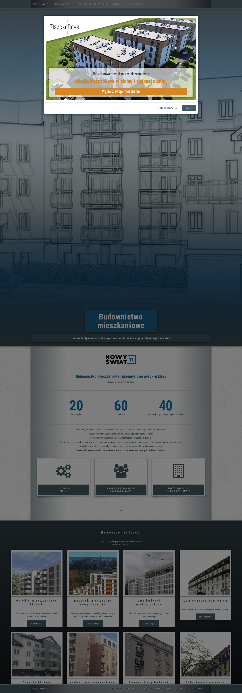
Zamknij (189, 108)
